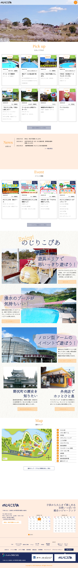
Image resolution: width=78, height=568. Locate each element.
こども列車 (63, 440)
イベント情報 (13, 549)
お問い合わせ (69, 549)
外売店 (62, 435)
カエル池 (62, 430)
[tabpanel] (39, 21)
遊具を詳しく (66, 282)
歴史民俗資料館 (64, 458)
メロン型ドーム (64, 433)
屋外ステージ (64, 461)
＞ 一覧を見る (49, 149)
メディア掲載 (21, 549)
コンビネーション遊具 (66, 448)
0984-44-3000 (8, 514)
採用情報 (40, 549)
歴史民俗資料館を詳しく (27, 409)
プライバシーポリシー (57, 549)
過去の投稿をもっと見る (39, 128)
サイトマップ (47, 549)
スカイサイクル (64, 443)
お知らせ (7, 549)
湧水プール (63, 456)
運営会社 (34, 549)
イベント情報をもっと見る (39, 225)
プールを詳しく (10, 321)
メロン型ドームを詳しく (66, 361)
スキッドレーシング (66, 438)
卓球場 (62, 453)
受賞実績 (28, 549)
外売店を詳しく (64, 409)
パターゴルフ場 (64, 451)
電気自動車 (63, 445)
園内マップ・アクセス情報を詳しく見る (39, 468)
